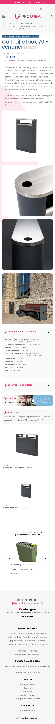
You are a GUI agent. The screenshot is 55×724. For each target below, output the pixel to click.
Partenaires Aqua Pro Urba (27, 672)
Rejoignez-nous (27, 684)
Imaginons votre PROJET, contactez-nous (29, 2)
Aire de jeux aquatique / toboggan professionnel (27, 666)
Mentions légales (27, 695)
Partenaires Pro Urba (27, 651)
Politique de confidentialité (27, 698)
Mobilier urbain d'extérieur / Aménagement (28, 637)
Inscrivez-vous (27, 710)
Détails (16, 573)
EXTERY (20, 53)
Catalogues (29, 609)
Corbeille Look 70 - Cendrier (18, 29)
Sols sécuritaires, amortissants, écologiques (27, 644)
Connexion (49, 8)
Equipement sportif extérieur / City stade (28, 640)
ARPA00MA (21, 565)
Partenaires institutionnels (27, 654)
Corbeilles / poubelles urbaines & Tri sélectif (25, 26)
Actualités (27, 691)
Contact (27, 688)
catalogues (27, 616)
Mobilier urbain (27, 23)
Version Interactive (29, 718)
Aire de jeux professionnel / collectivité (27, 633)
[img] (27, 136)
